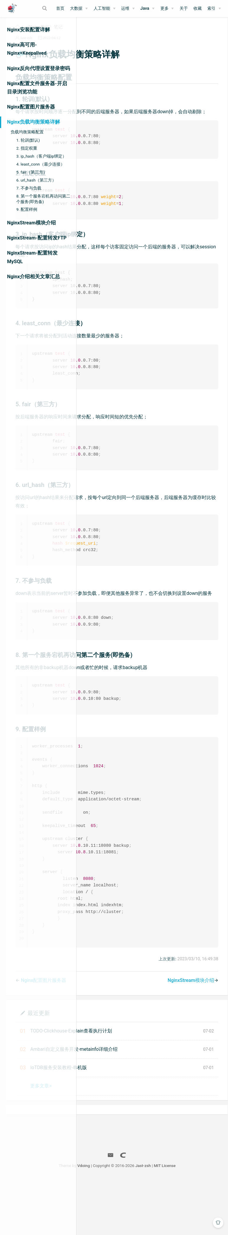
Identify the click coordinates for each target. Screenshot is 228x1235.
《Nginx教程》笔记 (118, 33)
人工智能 (102, 8)
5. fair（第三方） (31, 172)
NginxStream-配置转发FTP (36, 238)
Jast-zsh (101, 44)
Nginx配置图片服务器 (31, 107)
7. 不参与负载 (28, 188)
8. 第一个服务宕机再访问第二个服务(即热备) (43, 199)
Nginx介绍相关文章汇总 (33, 276)
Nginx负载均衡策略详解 (33, 122)
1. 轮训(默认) (28, 140)
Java (144, 8)
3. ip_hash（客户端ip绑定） (41, 156)
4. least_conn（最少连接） (40, 164)
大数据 (76, 8)
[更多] (167, 8)
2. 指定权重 (26, 148)
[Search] (45, 8)
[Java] (147, 8)
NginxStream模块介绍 (31, 223)
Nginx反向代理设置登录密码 (38, 68)
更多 (164, 8)
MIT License (204, 1219)
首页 (60, 8)
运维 (125, 8)
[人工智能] (104, 8)
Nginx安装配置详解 (28, 30)
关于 (184, 8)
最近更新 (113, 1067)
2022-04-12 (126, 44)
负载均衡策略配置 (27, 132)
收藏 (197, 8)
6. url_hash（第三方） (36, 180)
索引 (211, 8)
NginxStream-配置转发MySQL (32, 257)
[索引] (214, 8)
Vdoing (123, 1219)
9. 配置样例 (26, 209)
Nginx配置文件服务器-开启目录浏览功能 (37, 88)
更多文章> (115, 1140)
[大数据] (79, 8)
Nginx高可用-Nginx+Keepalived (26, 49)
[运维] (128, 8)
